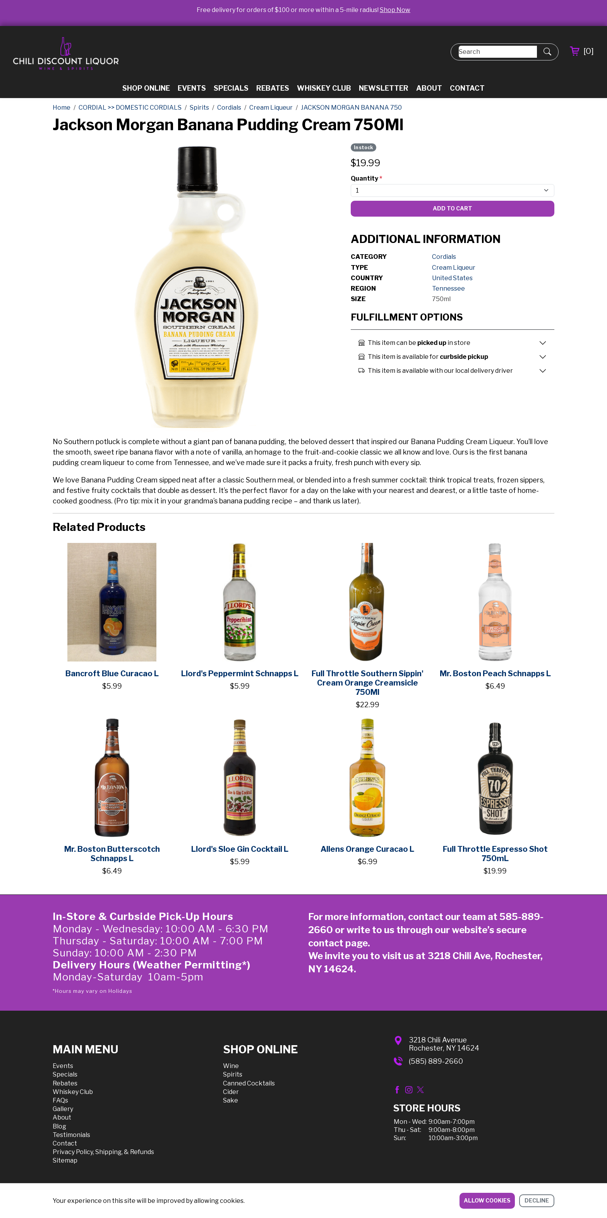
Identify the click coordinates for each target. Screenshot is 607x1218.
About (429, 88)
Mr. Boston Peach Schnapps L (495, 673)
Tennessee (448, 288)
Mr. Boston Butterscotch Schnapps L (112, 853)
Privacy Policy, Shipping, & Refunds (103, 1152)
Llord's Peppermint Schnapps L (239, 673)
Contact (467, 88)
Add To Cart (452, 208)
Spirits (232, 1074)
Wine (231, 1066)
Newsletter (383, 88)
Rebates (272, 88)
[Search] (498, 52)
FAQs (60, 1100)
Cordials (444, 256)
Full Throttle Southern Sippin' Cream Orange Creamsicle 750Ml (368, 683)
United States (452, 278)
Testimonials (71, 1135)
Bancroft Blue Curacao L (112, 673)
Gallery (63, 1109)
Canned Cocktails (249, 1083)
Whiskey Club (324, 88)
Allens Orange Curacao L (367, 849)
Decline (537, 1200)
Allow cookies (487, 1200)
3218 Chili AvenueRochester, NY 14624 (444, 1044)
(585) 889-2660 (436, 1061)
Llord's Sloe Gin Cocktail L (239, 849)
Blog (59, 1126)
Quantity (366, 178)
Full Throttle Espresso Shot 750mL (495, 853)
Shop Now (395, 10)
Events (192, 88)
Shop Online (146, 88)
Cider (231, 1092)
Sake (230, 1100)
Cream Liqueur (453, 267)
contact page (338, 943)
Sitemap (65, 1160)
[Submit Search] (547, 52)
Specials (231, 88)
